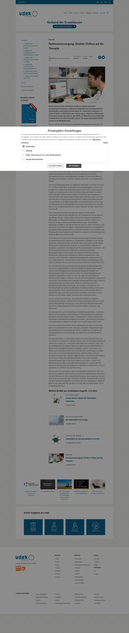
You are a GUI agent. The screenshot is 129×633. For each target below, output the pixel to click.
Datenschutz (97, 140)
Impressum (25, 143)
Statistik (29, 151)
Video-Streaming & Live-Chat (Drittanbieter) (43, 155)
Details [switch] (105, 143)
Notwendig (30, 146)
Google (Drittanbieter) (34, 159)
